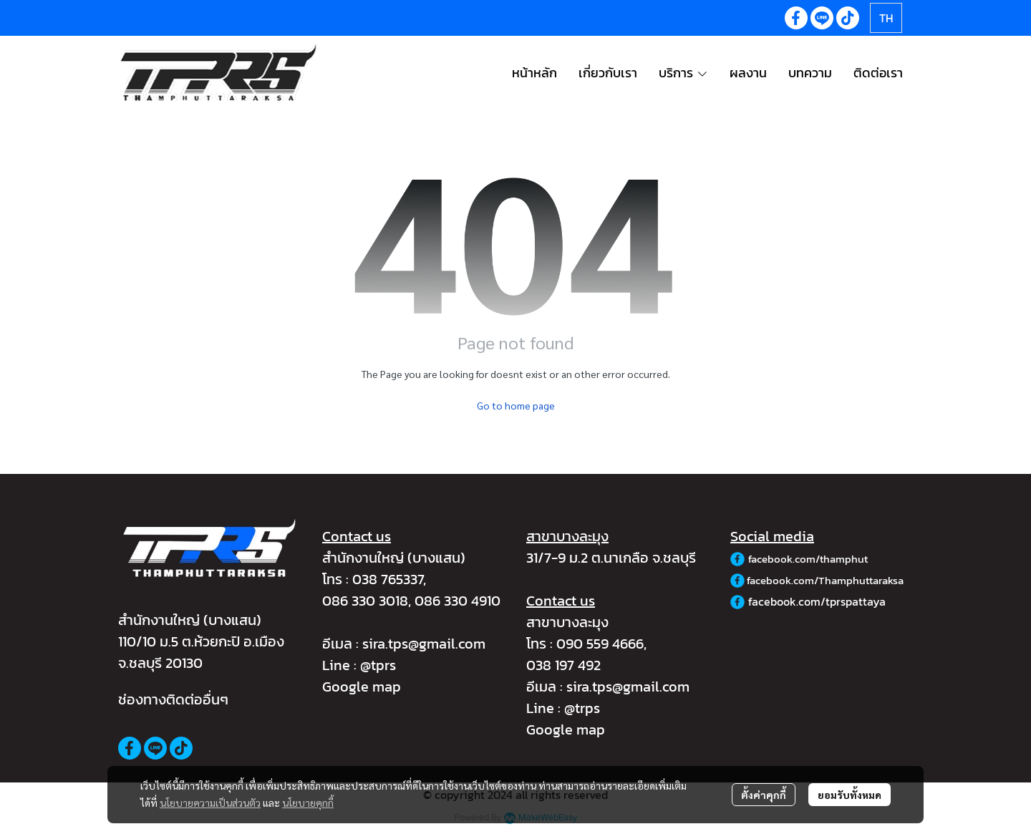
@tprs (378, 665)
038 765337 (387, 579)
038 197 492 (563, 665)
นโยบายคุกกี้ (308, 802)
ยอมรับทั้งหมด (849, 794)
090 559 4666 (600, 643)
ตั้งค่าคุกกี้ (763, 794)
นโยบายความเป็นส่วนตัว (210, 802)
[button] (886, 18)
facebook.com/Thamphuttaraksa (825, 580)
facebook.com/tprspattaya (817, 601)
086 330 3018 (365, 600)
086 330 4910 (457, 600)
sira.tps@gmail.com (423, 643)
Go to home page (516, 405)
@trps (582, 708)
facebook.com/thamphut (808, 559)
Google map (361, 686)
